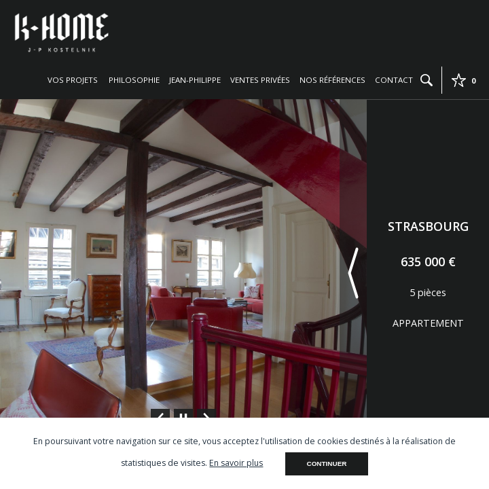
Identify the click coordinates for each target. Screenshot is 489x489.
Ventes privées (260, 80)
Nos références (332, 80)
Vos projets (73, 80)
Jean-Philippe (195, 80)
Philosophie (134, 80)
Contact (394, 80)
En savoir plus (236, 463)
